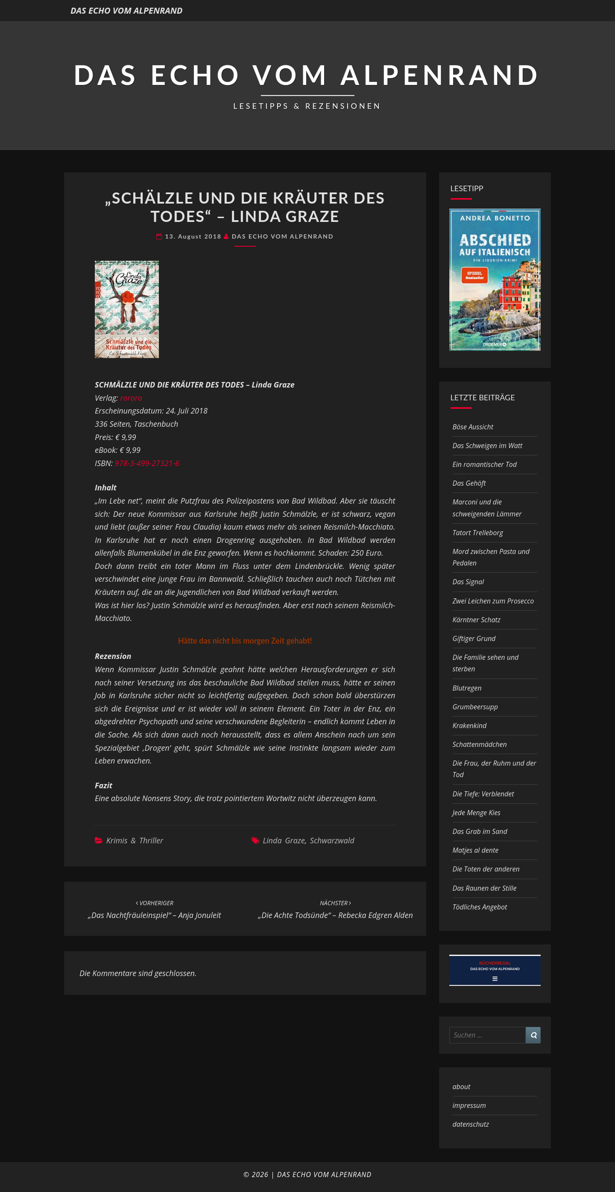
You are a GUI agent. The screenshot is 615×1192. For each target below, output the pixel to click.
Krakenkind (470, 725)
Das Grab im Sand (480, 831)
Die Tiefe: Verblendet (483, 794)
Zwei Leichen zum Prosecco (493, 601)
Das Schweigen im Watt (488, 445)
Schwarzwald (332, 840)
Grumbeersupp (475, 706)
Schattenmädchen (480, 744)
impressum (469, 1105)
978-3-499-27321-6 (147, 463)
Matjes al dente (476, 850)
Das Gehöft (469, 483)
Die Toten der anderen (486, 869)
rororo (131, 398)
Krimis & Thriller (134, 840)
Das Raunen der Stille (485, 888)
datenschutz (471, 1124)
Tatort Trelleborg (478, 532)
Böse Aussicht (473, 426)
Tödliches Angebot (480, 907)
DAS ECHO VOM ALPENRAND (126, 10)
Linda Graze (284, 840)
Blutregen (467, 688)
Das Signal (468, 581)
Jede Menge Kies (477, 812)
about (462, 1086)
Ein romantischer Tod (485, 464)
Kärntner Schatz (477, 619)
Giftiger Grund (474, 638)
